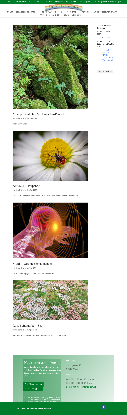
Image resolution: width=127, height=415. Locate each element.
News (66, 15)
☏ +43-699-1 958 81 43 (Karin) (50, 2)
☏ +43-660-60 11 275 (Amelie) (21, 2)
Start (10, 12)
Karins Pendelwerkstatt (105, 12)
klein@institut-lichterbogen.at (81, 390)
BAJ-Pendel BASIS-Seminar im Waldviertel (107, 55)
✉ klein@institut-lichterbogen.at (109, 2)
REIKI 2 (108, 37)
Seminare (71, 12)
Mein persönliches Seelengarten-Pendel (38, 114)
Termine (85, 12)
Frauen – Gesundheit (50, 15)
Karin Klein (21, 118)
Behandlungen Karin (26, 12)
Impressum (46, 408)
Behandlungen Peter (52, 12)
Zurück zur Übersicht (105, 71)
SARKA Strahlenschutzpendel (32, 263)
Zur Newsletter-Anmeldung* (33, 390)
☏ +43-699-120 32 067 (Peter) (79, 2)
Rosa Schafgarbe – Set (27, 325)
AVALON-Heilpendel (27, 186)
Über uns (76, 15)
